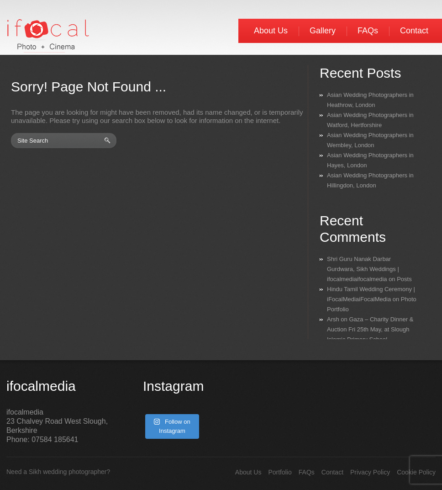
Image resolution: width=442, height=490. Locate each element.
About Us (271, 30)
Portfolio (279, 472)
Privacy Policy (370, 472)
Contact (414, 30)
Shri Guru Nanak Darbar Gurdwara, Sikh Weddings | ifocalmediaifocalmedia (363, 269)
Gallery (323, 30)
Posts (404, 279)
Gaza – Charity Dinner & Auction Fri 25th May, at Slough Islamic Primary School (370, 329)
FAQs (368, 30)
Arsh (333, 319)
